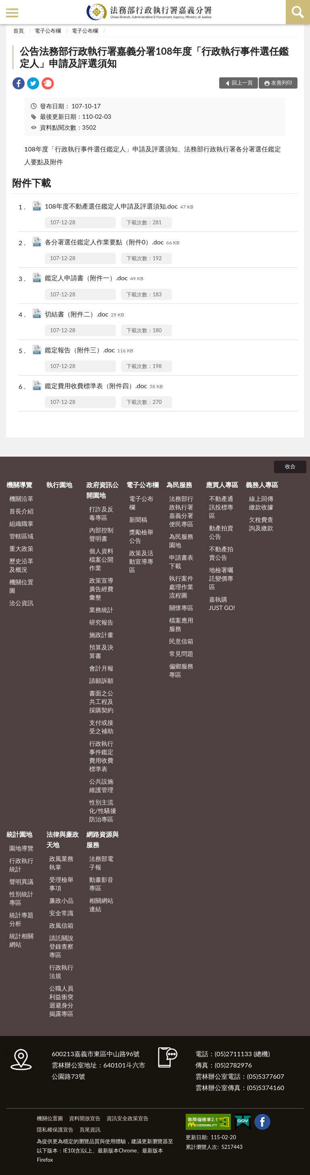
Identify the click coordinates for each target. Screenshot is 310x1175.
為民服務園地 (181, 540)
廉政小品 (61, 900)
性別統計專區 (21, 898)
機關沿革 (21, 498)
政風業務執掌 (61, 863)
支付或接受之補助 (101, 726)
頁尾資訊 (90, 1129)
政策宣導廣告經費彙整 (101, 589)
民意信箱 (181, 641)
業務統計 (101, 609)
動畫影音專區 (101, 884)
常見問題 (181, 653)
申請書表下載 (181, 561)
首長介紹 (21, 511)
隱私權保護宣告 (55, 1129)
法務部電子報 (101, 863)
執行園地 (59, 484)
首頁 (18, 30)
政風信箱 (61, 925)
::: (7, 7)
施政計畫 (101, 634)
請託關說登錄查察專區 (61, 946)
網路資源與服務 (102, 839)
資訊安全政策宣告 (128, 1118)
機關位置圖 (21, 586)
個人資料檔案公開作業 (101, 559)
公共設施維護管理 (101, 785)
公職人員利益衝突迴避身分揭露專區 (61, 1001)
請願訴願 (101, 680)
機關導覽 (19, 484)
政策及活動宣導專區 (141, 561)
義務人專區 (262, 484)
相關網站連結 (101, 904)
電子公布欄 (48, 30)
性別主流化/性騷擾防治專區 (102, 811)
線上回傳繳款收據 (261, 503)
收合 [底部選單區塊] (290, 466)
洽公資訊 (21, 602)
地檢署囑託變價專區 (221, 578)
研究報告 (101, 622)
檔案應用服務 (181, 624)
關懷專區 (181, 607)
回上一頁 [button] (242, 82)
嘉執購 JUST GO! (222, 603)
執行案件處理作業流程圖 (181, 587)
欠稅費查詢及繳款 (261, 524)
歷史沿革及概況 (21, 565)
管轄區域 (21, 536)
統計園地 (19, 834)
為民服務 (179, 484)
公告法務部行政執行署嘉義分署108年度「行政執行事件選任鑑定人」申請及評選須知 (154, 57)
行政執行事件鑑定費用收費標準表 (101, 756)
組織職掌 (21, 523)
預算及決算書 (101, 651)
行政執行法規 (61, 971)
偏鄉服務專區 (181, 670)
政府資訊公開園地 (102, 490)
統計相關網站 (21, 940)
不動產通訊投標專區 (221, 507)
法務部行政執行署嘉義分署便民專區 (181, 511)
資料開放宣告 (85, 1118)
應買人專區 (222, 484)
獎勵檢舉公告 (141, 536)
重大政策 (21, 548)
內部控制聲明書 (101, 534)
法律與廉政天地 (62, 839)
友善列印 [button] (281, 82)
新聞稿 (138, 519)
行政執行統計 (21, 865)
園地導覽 (21, 848)
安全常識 (61, 912)
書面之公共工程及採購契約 (101, 701)
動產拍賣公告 (221, 532)
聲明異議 (21, 881)
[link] (19, 84)
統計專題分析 (21, 919)
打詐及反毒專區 (101, 513)
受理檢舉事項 (61, 884)
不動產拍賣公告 (221, 553)
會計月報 (101, 668)
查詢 (298, 12)
